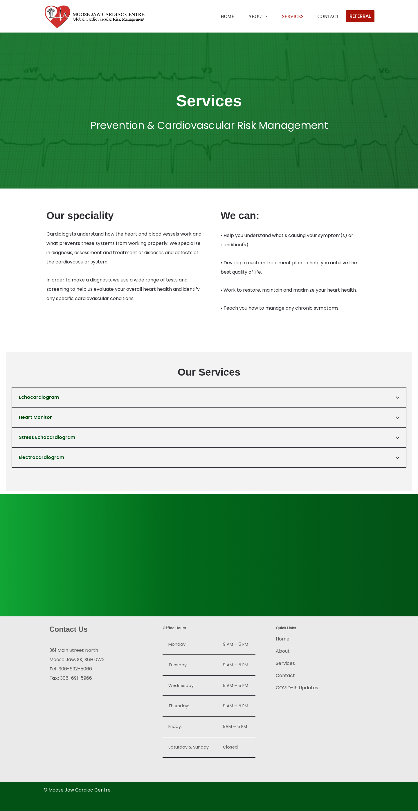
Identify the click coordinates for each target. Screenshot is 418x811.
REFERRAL (360, 16)
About (283, 651)
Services (292, 16)
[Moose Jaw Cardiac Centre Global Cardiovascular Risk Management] (94, 17)
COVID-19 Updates (297, 687)
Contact (328, 16)
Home (227, 16)
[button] (267, 16)
